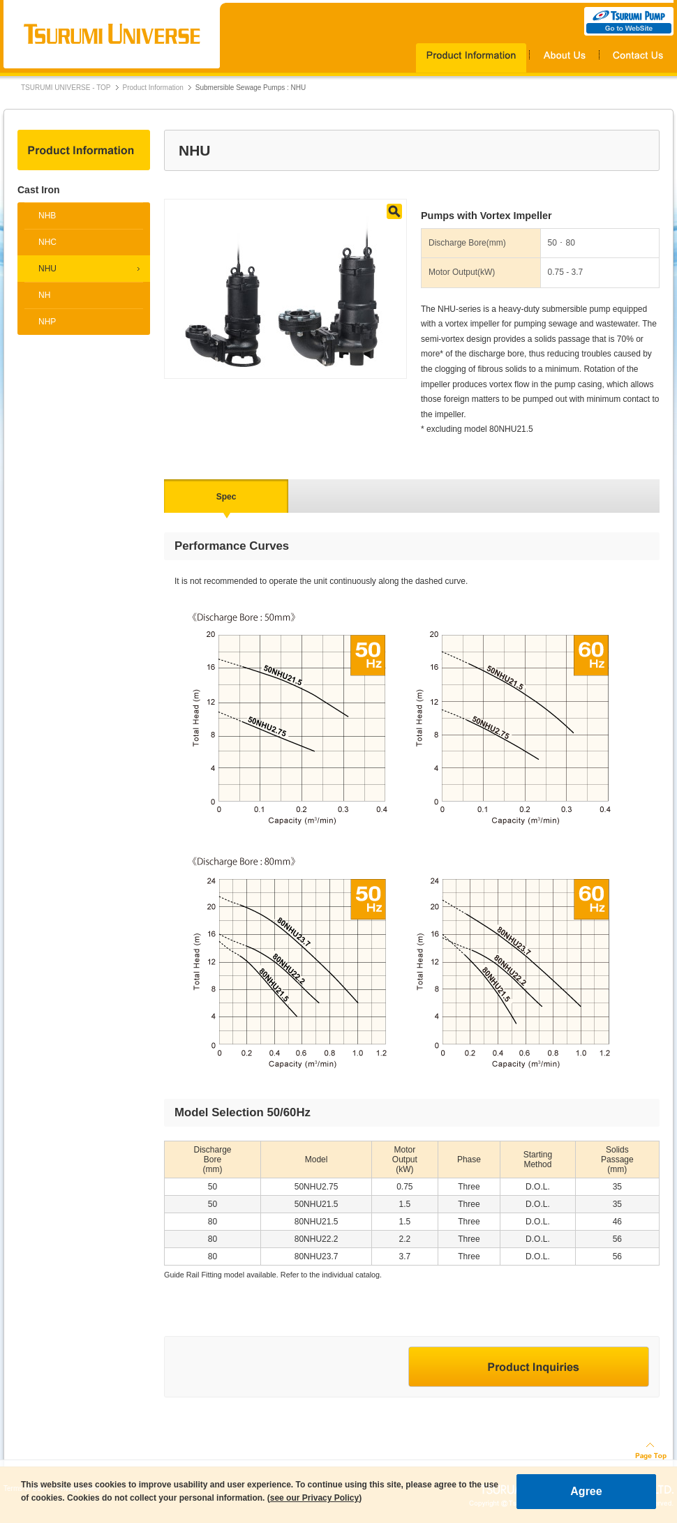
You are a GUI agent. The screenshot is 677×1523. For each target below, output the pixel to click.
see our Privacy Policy (314, 1498)
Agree (586, 1491)
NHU (47, 268)
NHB (47, 215)
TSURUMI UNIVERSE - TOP (66, 87)
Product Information (153, 87)
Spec (226, 497)
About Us (564, 58)
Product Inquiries (528, 1366)
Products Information (472, 58)
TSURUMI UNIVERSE (112, 34)
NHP (47, 322)
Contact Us (636, 58)
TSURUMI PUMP (629, 21)
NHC (47, 242)
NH (44, 295)
